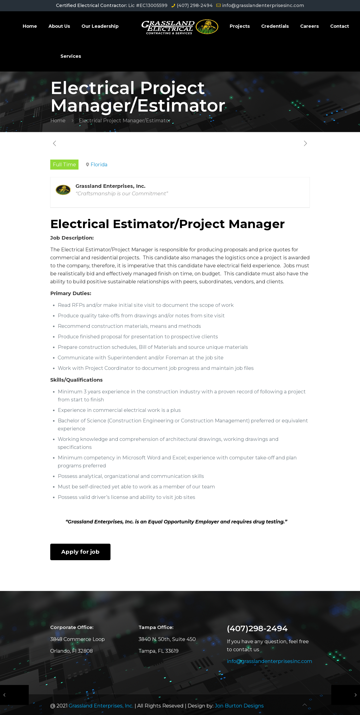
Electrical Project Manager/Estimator (125, 121)
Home (58, 121)
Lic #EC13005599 (148, 5)
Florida (99, 165)
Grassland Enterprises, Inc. (101, 706)
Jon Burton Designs (239, 706)
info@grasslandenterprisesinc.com (263, 5)
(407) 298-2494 (195, 5)
